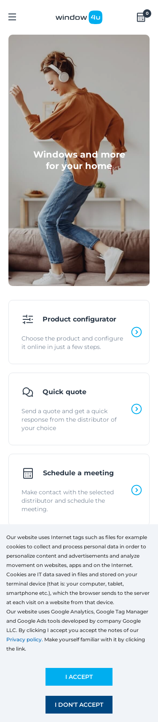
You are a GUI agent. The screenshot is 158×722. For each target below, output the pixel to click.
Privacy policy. (24, 639)
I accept (79, 677)
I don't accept (79, 704)
